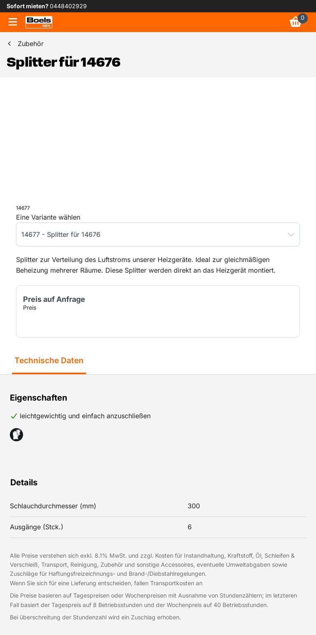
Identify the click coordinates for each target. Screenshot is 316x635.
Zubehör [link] (31, 43)
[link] (39, 22)
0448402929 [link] (68, 5)
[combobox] (149, 234)
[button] (291, 235)
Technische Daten (49, 360)
